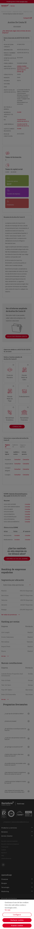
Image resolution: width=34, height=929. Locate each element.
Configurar (17, 915)
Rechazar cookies (17, 920)
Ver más (7, 910)
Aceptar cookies (17, 925)
